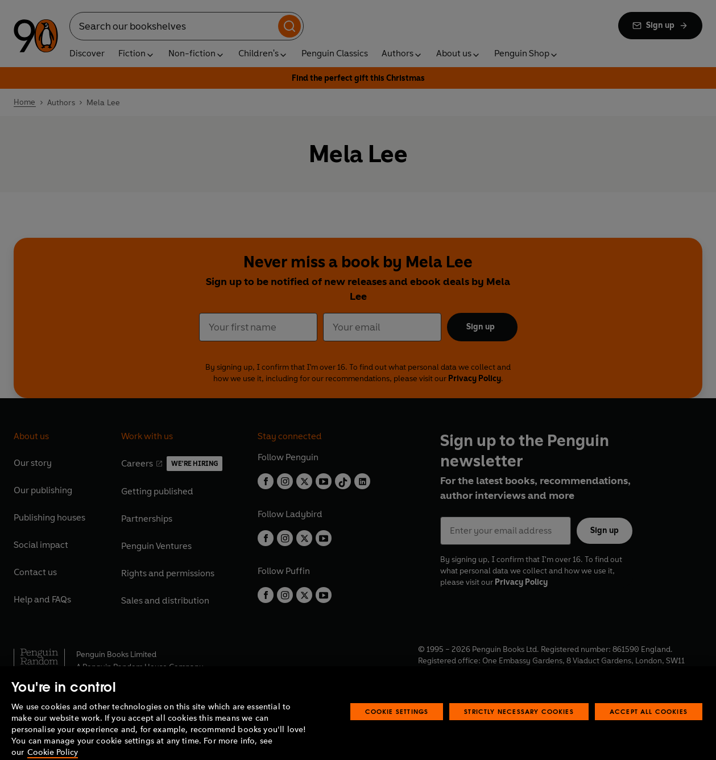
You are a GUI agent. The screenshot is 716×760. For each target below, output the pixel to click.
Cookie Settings (397, 725)
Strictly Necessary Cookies (519, 725)
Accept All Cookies (649, 725)
